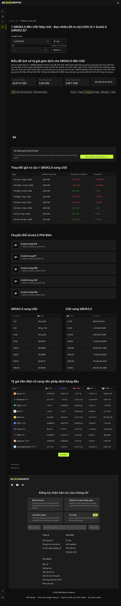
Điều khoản (30, 597)
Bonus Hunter (48, 583)
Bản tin (45, 564)
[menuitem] (3, 11)
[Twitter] (12, 485)
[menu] (3, 19)
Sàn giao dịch (71, 552)
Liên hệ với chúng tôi (51, 576)
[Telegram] (22, 485)
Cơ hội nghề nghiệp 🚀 (52, 548)
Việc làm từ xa (48, 572)
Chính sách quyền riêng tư (48, 597)
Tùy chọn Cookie (94, 597)
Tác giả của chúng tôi (51, 544)
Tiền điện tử (71, 548)
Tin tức (68, 540)
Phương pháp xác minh (52, 580)
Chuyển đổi (13, 21)
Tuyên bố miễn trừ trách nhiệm (73, 597)
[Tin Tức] (11, 3)
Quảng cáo (47, 568)
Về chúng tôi (48, 540)
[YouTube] (17, 485)
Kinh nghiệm (71, 544)
